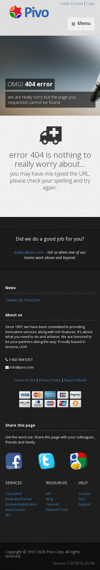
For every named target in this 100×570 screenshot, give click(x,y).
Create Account (71, 3)
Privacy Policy (50, 380)
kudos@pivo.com (29, 252)
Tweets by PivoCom (22, 299)
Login (90, 3)
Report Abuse (75, 380)
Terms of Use (24, 380)
